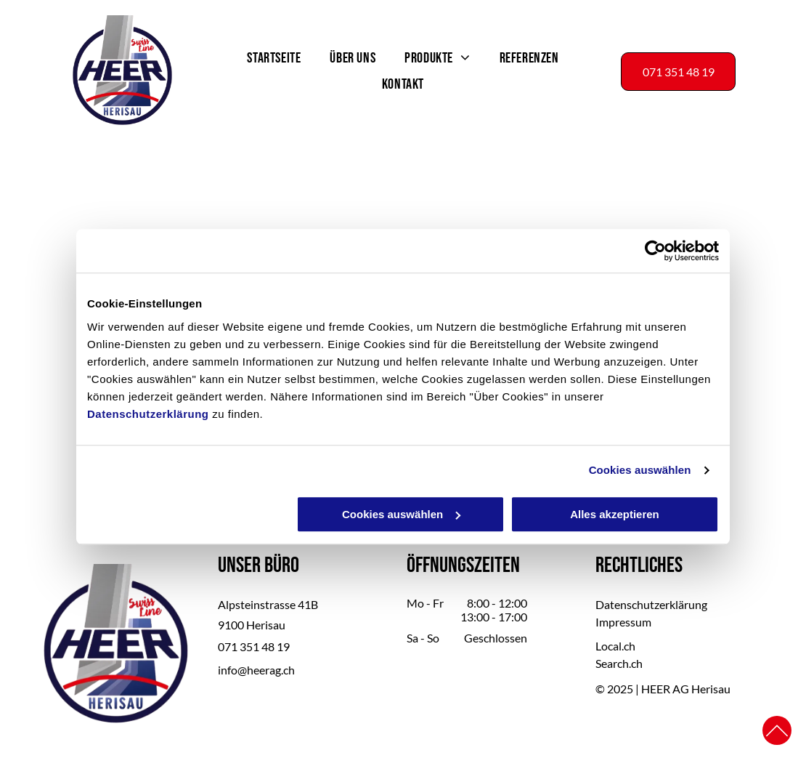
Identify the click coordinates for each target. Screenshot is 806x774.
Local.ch (615, 646)
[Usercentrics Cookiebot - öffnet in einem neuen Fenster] (655, 251)
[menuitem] (273, 58)
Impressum (623, 622)
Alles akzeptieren (614, 514)
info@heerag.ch (256, 670)
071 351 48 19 (254, 646)
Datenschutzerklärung (148, 414)
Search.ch (619, 663)
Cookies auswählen (640, 470)
